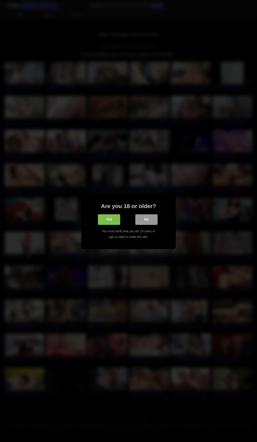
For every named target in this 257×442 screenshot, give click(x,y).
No (146, 219)
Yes (109, 219)
